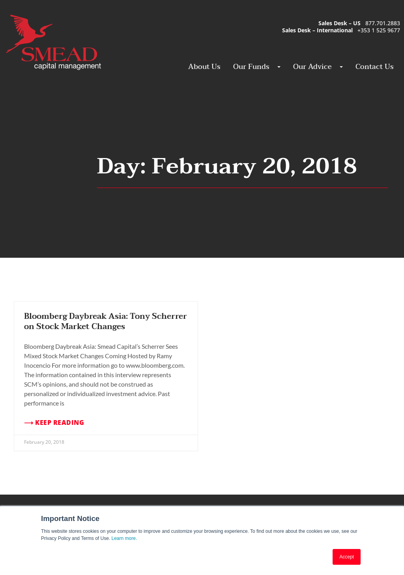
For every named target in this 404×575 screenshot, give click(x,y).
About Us (204, 67)
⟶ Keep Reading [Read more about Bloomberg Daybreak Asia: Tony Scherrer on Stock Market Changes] (54, 423)
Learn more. (124, 538)
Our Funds (253, 67)
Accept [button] (346, 557)
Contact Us (374, 67)
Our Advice (314, 67)
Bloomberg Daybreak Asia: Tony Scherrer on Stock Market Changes (105, 321)
